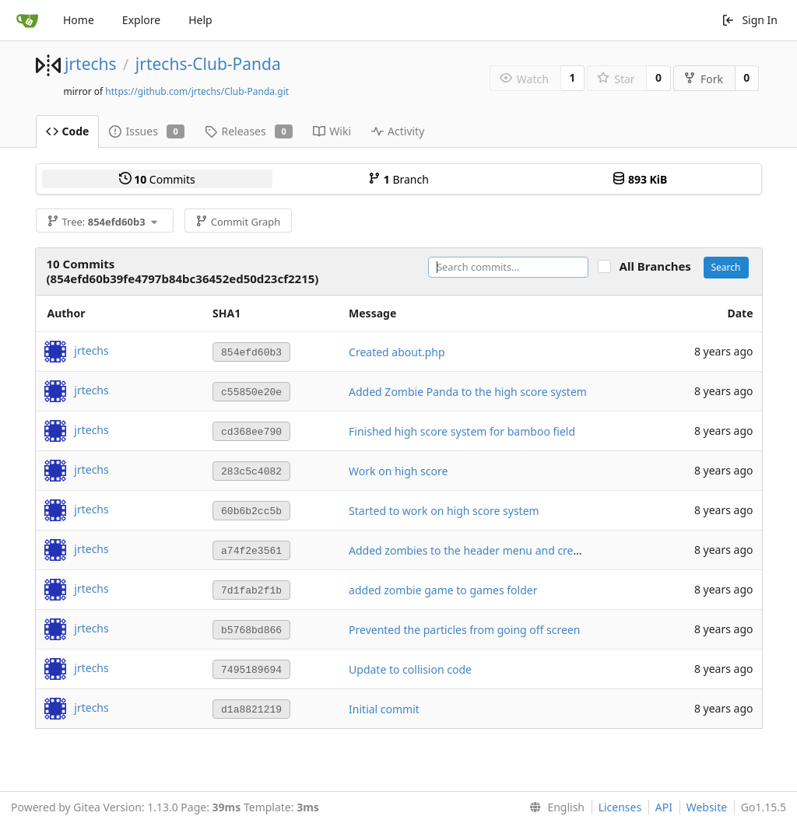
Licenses (620, 807)
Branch (398, 179)
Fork (703, 79)
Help (200, 19)
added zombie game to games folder (443, 590)
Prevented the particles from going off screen (464, 629)
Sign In (750, 19)
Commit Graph (237, 222)
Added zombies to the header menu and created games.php (502, 550)
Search (726, 267)
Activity (397, 131)
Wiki (332, 131)
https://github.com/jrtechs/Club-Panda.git (197, 91)
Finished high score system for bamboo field (462, 431)
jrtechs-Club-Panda (208, 64)
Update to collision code (410, 669)
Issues (146, 131)
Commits (157, 179)
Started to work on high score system (444, 510)
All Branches (660, 266)
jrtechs (91, 64)
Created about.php (397, 352)
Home (78, 19)
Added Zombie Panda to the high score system (468, 391)
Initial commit (384, 709)
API (663, 807)
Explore (141, 19)
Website (707, 807)
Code (68, 131)
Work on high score (398, 471)
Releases (249, 131)
